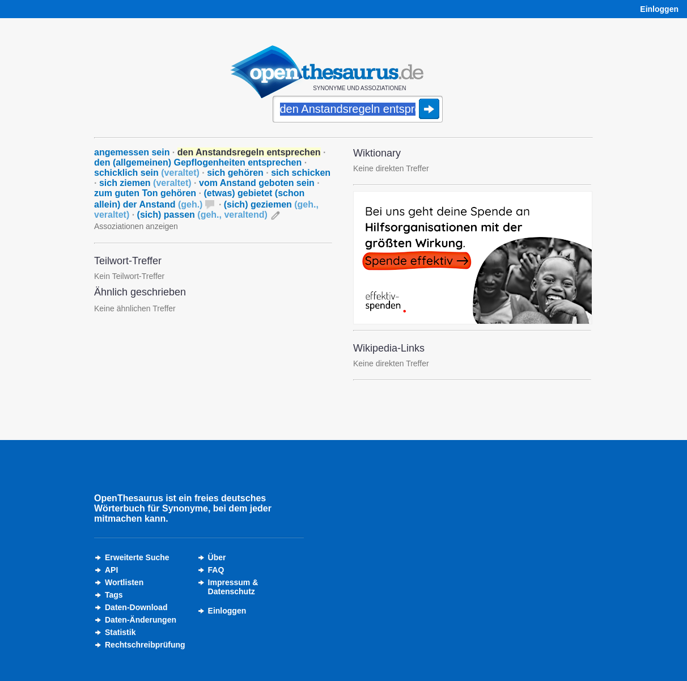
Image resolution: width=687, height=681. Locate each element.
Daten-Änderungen (140, 619)
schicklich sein (147, 172)
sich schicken (300, 172)
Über (217, 557)
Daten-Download (136, 607)
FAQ (216, 569)
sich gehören (235, 172)
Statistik (120, 632)
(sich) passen (202, 214)
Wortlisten (124, 582)
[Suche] (358, 110)
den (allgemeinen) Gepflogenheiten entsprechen (198, 162)
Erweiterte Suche (137, 557)
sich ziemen (145, 183)
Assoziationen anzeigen (136, 226)
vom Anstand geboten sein (257, 183)
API (111, 569)
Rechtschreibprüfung (145, 644)
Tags (114, 594)
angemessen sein (131, 152)
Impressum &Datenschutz (233, 587)
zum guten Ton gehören (145, 193)
